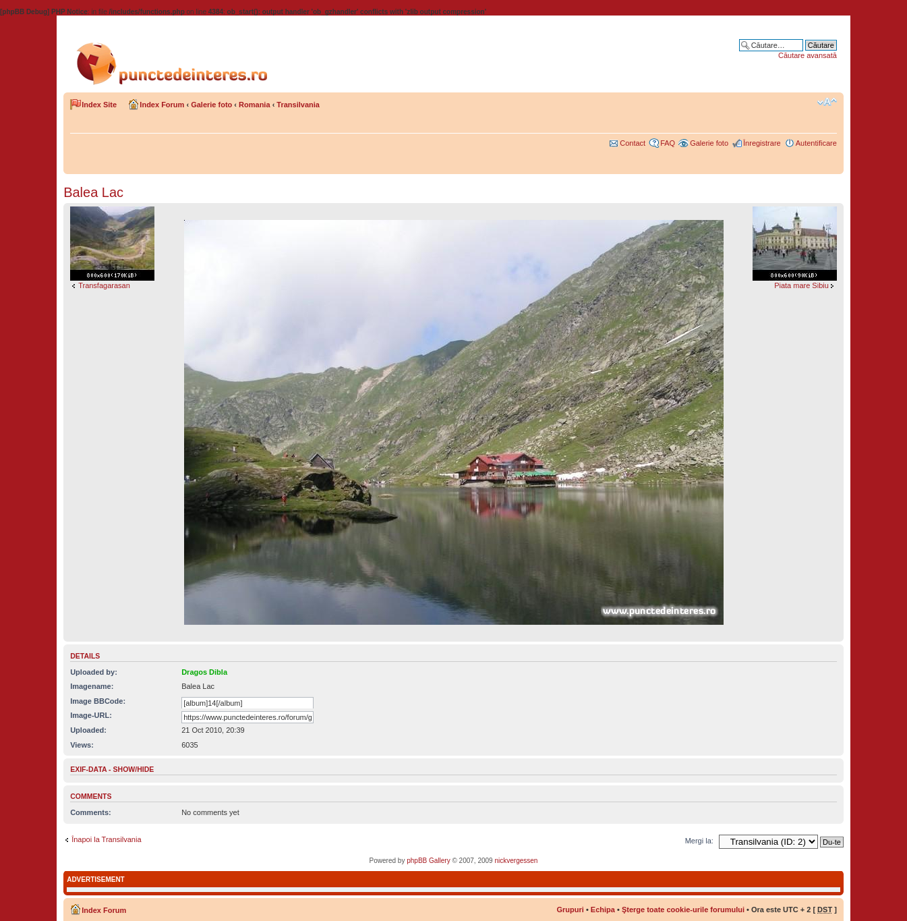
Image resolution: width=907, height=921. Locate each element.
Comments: (90, 812)
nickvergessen (515, 860)
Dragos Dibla (204, 672)
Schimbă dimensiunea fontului (827, 102)
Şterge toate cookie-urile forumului (683, 909)
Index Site (99, 105)
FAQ (667, 143)
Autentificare (816, 143)
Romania (254, 105)
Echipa (603, 909)
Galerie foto (211, 105)
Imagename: (91, 686)
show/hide (133, 769)
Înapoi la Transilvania (106, 839)
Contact (632, 143)
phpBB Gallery (428, 860)
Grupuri (570, 909)
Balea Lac (93, 192)
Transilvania (298, 105)
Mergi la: (699, 841)
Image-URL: (91, 715)
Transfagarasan (104, 285)
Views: (82, 745)
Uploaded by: (93, 672)
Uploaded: (88, 730)
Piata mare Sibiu (801, 285)
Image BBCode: (97, 701)
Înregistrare (762, 143)
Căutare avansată (807, 55)
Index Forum (162, 105)
